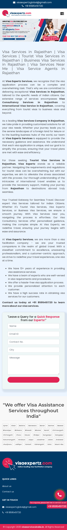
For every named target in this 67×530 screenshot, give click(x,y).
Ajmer (5, 426)
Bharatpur (7, 430)
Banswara (32, 426)
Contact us (8, 491)
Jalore (50, 440)
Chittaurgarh (57, 430)
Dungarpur (47, 435)
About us (6, 486)
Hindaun (21, 440)
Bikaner (38, 430)
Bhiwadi (28, 430)
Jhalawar (59, 440)
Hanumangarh (9, 440)
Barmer (51, 426)
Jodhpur (18, 444)
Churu (18, 435)
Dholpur (36, 435)
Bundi (46, 430)
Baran (42, 426)
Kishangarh (39, 444)
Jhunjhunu (7, 444)
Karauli (28, 444)
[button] (5, 30)
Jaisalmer (41, 440)
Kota (49, 444)
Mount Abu (59, 444)
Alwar (13, 426)
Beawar (60, 426)
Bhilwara (18, 430)
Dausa (27, 435)
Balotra (22, 426)
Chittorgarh (8, 435)
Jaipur (30, 440)
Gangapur (59, 435)
